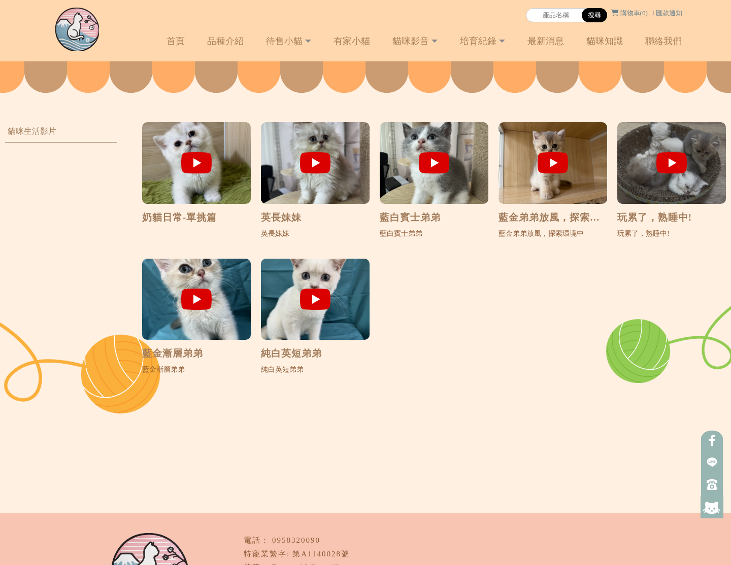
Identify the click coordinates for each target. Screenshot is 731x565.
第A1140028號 (321, 554)
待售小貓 (284, 41)
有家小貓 (352, 41)
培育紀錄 (478, 41)
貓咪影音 (410, 41)
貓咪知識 (604, 41)
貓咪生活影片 (32, 131)
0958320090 (296, 540)
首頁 (176, 41)
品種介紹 (225, 41)
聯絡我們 (663, 41)
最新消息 (545, 41)
